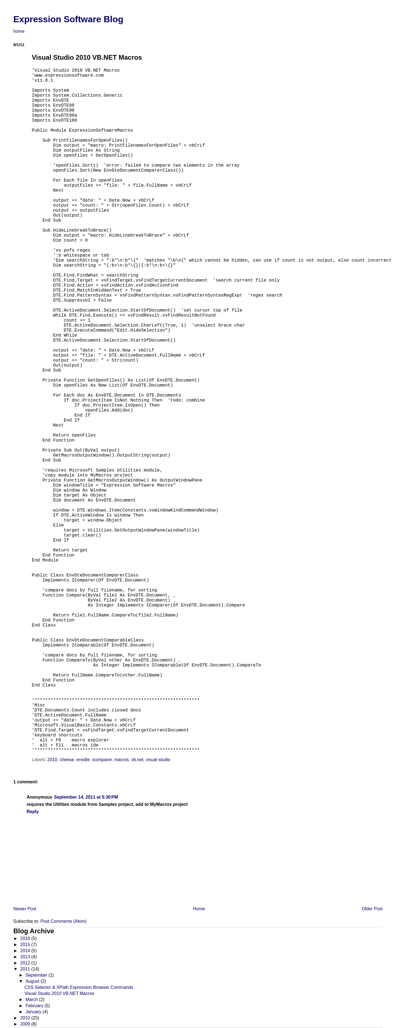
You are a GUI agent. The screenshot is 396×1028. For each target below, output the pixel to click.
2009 (25, 1024)
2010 (52, 759)
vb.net (137, 759)
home (18, 31)
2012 (25, 963)
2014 (25, 950)
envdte (83, 759)
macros (121, 759)
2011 (25, 969)
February (35, 1005)
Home (199, 908)
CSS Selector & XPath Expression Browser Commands (78, 987)
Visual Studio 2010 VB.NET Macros (59, 993)
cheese (67, 759)
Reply (33, 811)
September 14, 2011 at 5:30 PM (86, 797)
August (33, 981)
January (34, 1011)
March (32, 999)
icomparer (102, 759)
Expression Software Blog (68, 19)
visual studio (158, 759)
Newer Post (24, 908)
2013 (25, 956)
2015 (25, 944)
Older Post (372, 908)
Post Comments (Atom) (64, 921)
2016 (25, 938)
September (37, 975)
